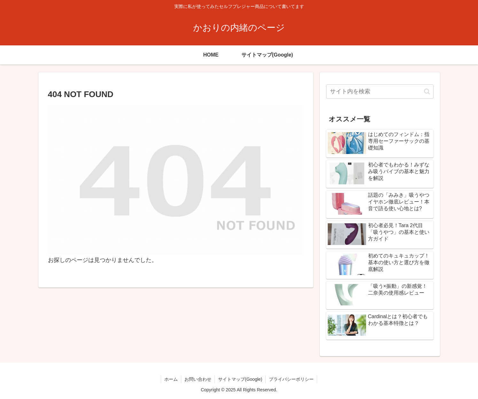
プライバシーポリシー (291, 379)
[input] (380, 91)
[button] (427, 91)
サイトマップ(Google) (240, 379)
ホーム (171, 379)
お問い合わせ (197, 379)
